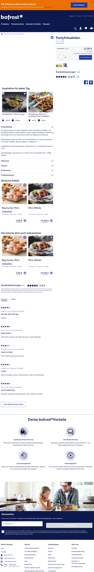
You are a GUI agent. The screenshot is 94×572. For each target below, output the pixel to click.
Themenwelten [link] (17, 24)
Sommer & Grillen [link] (33, 24)
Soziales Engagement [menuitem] (55, 559)
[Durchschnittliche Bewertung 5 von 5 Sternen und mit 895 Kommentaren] (78, 77)
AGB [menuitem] (49, 546)
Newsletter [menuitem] (28, 556)
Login (67, 48)
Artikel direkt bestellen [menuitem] (32, 539)
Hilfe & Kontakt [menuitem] (88, 16)
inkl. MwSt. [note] (19, 219)
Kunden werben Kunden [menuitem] (32, 559)
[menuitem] (5, 23)
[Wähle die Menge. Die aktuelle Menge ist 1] (61, 57)
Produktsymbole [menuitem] (77, 558)
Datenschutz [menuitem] (52, 552)
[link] (12, 17)
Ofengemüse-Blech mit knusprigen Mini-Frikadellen (38, 115)
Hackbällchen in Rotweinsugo (13, 114)
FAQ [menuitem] (2, 539)
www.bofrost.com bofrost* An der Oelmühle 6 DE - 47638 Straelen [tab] (26, 154)
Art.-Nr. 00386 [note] (60, 41)
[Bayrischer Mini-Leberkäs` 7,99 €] (14, 203)
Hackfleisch (20, 34)
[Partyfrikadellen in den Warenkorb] (85, 57)
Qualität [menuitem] (74, 539)
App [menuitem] (26, 552)
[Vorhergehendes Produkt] (4, 185)
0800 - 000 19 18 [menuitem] (8, 556)
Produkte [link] (5, 24)
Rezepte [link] (46, 24)
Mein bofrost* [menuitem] (7, 546)
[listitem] (41, 107)
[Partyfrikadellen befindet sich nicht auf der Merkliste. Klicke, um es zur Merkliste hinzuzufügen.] (51, 38)
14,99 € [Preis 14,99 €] (43, 217)
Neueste (4, 293)
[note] (41, 120)
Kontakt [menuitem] (3, 543)
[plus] (65, 57)
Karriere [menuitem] (78, 16)
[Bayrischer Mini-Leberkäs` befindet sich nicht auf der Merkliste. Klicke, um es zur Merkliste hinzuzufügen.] (24, 185)
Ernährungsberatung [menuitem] (78, 543)
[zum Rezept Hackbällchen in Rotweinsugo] (14, 102)
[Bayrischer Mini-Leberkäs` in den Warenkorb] (24, 217)
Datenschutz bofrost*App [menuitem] (56, 556)
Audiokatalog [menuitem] (29, 549)
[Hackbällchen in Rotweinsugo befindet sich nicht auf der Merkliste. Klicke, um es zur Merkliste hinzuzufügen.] (24, 94)
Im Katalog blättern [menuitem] (31, 543)
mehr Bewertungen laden (13, 398)
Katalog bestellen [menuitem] (30, 546)
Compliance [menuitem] (52, 562)
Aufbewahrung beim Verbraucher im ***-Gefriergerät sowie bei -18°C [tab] (27, 147)
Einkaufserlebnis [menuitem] (77, 546)
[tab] (80, 28)
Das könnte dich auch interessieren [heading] (21, 229)
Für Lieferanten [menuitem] (53, 565)
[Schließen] (92, 2)
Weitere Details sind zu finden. (24, 526)
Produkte (7, 34)
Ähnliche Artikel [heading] (10, 180)
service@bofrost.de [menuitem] (8, 552)
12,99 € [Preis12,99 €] (88, 48)
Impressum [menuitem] (51, 549)
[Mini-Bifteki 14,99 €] (40, 203)
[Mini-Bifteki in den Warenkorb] (51, 217)
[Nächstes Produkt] (51, 185)
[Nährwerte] (59, 65)
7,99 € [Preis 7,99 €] (17, 217)
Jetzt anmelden (69, 517)
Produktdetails (60, 43)
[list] (47, 444)
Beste (14, 293)
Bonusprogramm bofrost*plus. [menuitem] (34, 562)
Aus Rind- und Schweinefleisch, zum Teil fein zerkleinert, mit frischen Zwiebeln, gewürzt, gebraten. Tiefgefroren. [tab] (27, 141)
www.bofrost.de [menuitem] (7, 549)
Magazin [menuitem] (72, 16)
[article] (27, 103)
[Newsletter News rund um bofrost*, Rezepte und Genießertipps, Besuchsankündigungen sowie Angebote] (47, 518)
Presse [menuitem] (50, 543)
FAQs (41, 286)
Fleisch (13, 34)
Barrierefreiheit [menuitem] (53, 569)
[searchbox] (2, 28)
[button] (79, 5)
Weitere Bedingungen (48, 7)
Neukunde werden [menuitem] (78, 549)
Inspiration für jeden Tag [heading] (16, 88)
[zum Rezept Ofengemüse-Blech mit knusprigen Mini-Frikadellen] (41, 102)
